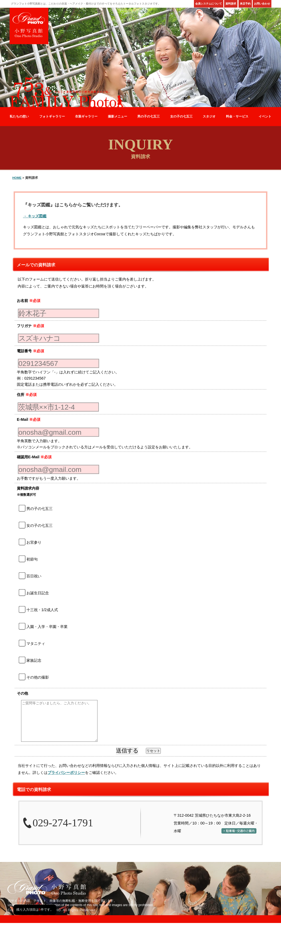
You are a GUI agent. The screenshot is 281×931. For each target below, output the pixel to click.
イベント (265, 116)
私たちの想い (19, 116)
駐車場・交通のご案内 (238, 839)
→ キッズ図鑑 (34, 216)
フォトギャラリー (52, 116)
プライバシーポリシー (66, 780)
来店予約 (245, 3)
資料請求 (230, 3)
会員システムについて (208, 3)
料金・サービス (237, 116)
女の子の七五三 (181, 116)
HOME (17, 177)
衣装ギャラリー (86, 116)
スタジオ (209, 116)
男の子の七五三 (148, 116)
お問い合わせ (262, 3)
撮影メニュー (117, 116)
